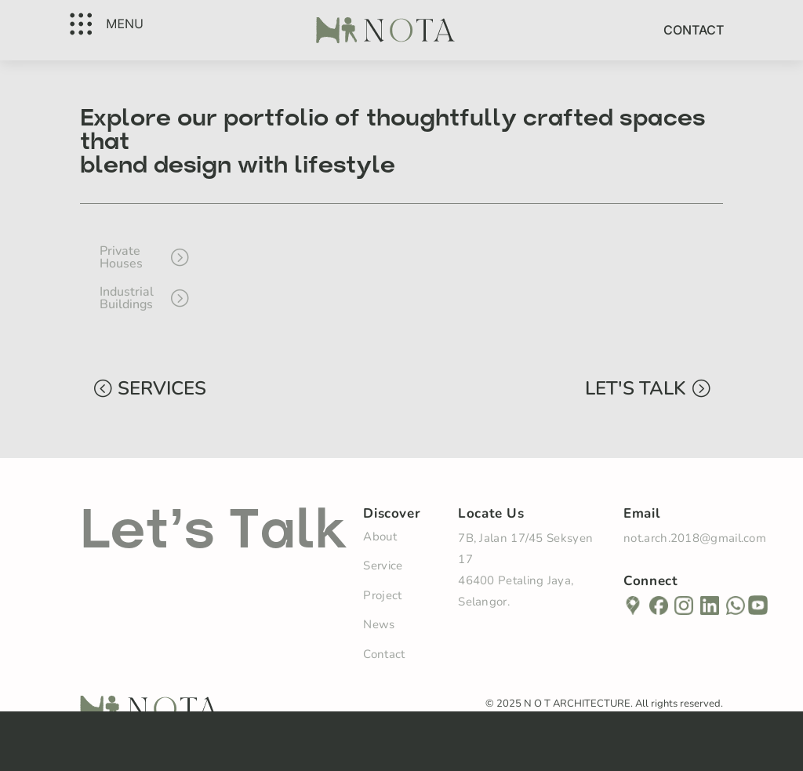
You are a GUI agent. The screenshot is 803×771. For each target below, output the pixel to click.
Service (382, 565)
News (378, 624)
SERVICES (162, 388)
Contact (693, 30)
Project (382, 595)
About (380, 536)
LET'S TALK (635, 388)
